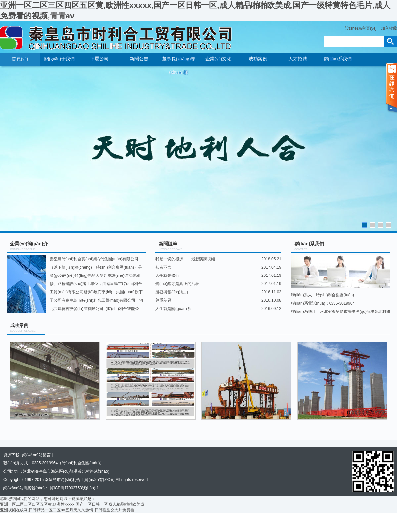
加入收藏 (389, 28)
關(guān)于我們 (59, 58)
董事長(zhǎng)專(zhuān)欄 (179, 61)
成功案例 (258, 58)
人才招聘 (297, 58)
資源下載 (11, 455)
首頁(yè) (20, 58)
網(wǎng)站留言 (36, 455)
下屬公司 (99, 58)
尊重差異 (163, 300)
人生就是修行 (167, 275)
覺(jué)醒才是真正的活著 (177, 283)
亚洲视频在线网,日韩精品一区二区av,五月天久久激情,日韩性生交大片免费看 (67, 510)
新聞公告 (139, 58)
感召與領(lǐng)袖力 (171, 292)
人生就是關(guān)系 (173, 308)
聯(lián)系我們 (337, 58)
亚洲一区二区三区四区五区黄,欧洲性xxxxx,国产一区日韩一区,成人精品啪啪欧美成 (72, 504)
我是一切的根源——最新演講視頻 (185, 259)
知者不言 (163, 267)
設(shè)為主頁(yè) (361, 28)
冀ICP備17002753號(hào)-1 (74, 488)
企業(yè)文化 (218, 58)
